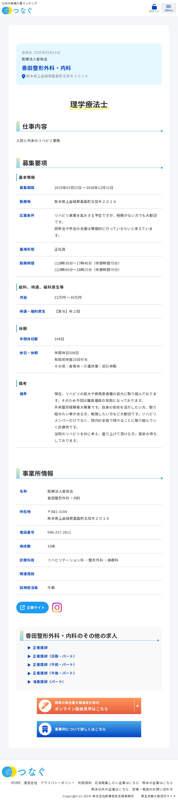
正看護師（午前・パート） (55, 664)
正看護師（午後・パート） (55, 673)
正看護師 (40, 647)
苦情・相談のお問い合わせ (152, 789)
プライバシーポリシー (58, 782)
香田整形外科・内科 (46, 67)
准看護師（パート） (49, 681)
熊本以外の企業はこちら (110, 789)
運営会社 (31, 782)
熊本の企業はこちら (157, 782)
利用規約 (85, 782)
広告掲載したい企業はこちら (117, 782)
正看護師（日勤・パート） (55, 656)
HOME (16, 782)
